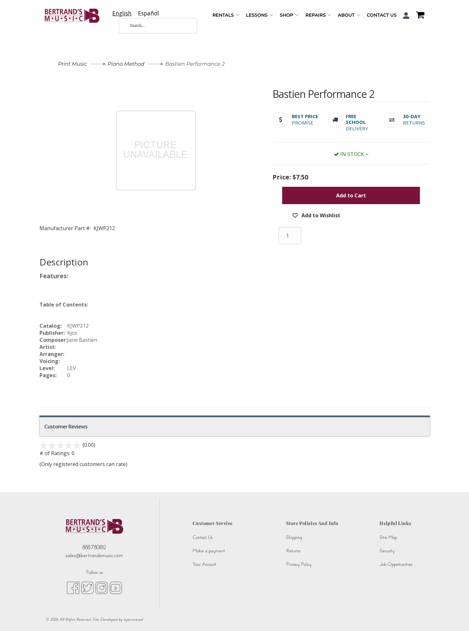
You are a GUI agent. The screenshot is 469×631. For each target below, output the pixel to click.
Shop (289, 15)
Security (387, 551)
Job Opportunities (395, 564)
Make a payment (209, 551)
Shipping (294, 537)
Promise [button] (302, 122)
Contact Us (382, 15)
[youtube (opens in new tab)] (115, 587)
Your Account (204, 564)
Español (148, 13)
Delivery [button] (357, 128)
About (349, 15)
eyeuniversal (133, 619)
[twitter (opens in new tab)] (87, 587)
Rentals (226, 15)
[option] (148, 13)
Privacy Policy (298, 564)
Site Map (388, 537)
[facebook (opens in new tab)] (73, 587)
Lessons (259, 15)
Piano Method (126, 64)
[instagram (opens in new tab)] (101, 587)
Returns (293, 551)
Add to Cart (351, 195)
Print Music (72, 64)
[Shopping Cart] (418, 16)
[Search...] (153, 25)
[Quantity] (290, 235)
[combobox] (122, 13)
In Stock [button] (351, 154)
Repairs (318, 15)
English (122, 13)
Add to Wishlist (320, 215)
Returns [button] (414, 122)
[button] (406, 15)
